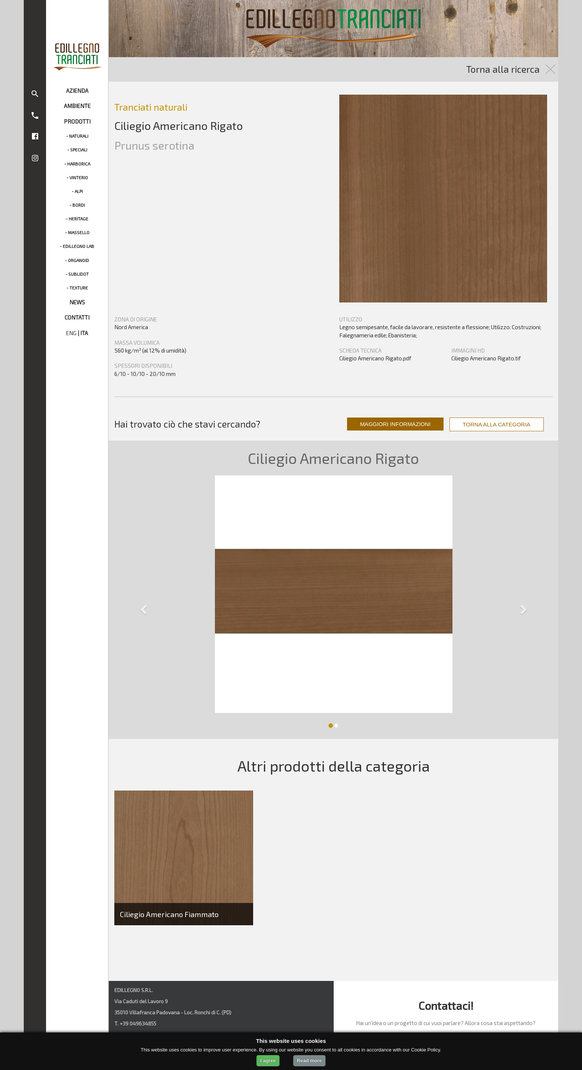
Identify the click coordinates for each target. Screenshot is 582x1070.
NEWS (77, 302)
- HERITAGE (77, 218)
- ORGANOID (77, 260)
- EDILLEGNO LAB (77, 246)
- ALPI (77, 191)
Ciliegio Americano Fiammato (169, 914)
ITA (84, 333)
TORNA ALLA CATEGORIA (496, 424)
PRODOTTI (77, 121)
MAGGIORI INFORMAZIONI (395, 424)
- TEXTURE (77, 287)
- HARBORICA (77, 163)
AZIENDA (77, 90)
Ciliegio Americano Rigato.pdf (375, 358)
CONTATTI (77, 317)
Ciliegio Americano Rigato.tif (486, 358)
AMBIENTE (77, 105)
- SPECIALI (77, 149)
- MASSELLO (77, 232)
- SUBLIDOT (77, 274)
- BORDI (77, 204)
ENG (71, 333)
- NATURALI (77, 135)
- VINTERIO (77, 177)
